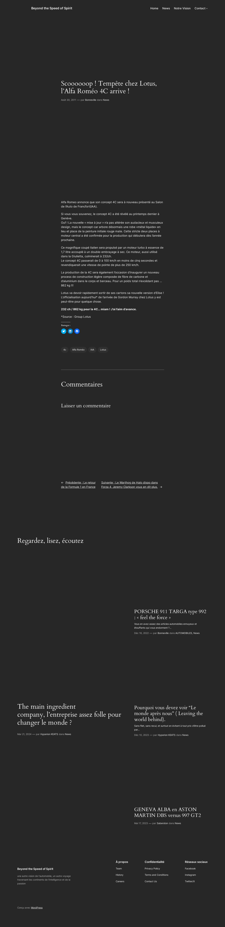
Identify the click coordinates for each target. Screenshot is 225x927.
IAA (92, 349)
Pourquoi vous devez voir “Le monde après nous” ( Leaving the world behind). (168, 714)
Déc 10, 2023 (141, 735)
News (106, 99)
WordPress (37, 907)
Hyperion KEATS (49, 734)
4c (64, 349)
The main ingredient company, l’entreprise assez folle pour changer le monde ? (69, 715)
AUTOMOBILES (183, 633)
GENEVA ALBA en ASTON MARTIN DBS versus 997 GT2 (167, 813)
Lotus (103, 349)
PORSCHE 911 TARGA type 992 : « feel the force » (170, 615)
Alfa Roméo (78, 349)
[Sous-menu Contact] (207, 8)
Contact (200, 8)
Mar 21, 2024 (24, 734)
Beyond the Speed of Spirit (51, 8)
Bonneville (90, 99)
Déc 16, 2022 (141, 633)
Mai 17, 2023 (141, 823)
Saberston (162, 823)
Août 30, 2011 (68, 99)
